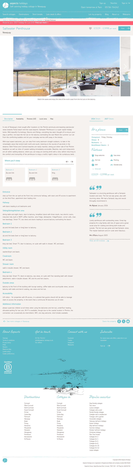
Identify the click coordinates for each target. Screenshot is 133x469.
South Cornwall (29, 410)
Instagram (128, 7)
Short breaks (37, 14)
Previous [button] (8, 66)
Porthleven (27, 434)
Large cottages (94, 450)
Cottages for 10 (94, 445)
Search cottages (9, 14)
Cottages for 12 (94, 448)
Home (4, 20)
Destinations (24, 14)
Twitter (125, 7)
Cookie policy (7, 351)
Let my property (95, 14)
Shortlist (113, 3)
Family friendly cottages (96, 412)
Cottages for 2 (93, 437)
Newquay (39, 20)
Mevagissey (27, 432)
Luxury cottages (94, 408)
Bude (26, 421)
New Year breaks (94, 434)
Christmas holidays (95, 432)
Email (128, 321)
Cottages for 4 (93, 439)
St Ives (26, 412)
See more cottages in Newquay (18, 321)
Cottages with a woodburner (98, 414)
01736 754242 (40, 338)
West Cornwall (28, 405)
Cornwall (21, 20)
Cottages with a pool (95, 410)
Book (122, 28)
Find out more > (41, 23)
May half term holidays (96, 425)
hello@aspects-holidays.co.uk (44, 340)
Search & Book (13, 20)
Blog (107, 14)
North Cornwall (31, 20)
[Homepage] (6, 5)
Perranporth (28, 437)
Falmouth (27, 416)
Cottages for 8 (93, 443)
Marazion (27, 430)
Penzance (27, 425)
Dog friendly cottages (95, 403)
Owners (5, 347)
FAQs (4, 345)
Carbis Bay (27, 414)
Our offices (38, 342)
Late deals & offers (53, 14)
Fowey (26, 423)
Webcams (126, 14)
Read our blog (7, 349)
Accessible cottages (95, 419)
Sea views (92, 405)
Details (95, 119)
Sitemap (5, 338)
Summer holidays (94, 428)
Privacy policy (7, 342)
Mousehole (27, 428)
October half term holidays (97, 430)
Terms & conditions (8, 340)
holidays (19, 3)
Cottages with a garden (96, 416)
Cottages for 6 (93, 441)
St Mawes (27, 439)
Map (51, 119)
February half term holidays (97, 421)
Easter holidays (94, 423)
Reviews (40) (31, 119)
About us (115, 14)
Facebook (122, 7)
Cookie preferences (8, 354)
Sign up (102, 3)
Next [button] (125, 66)
